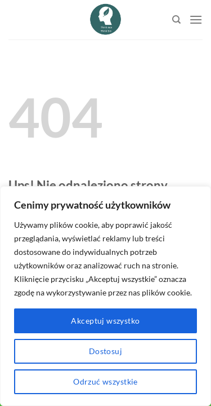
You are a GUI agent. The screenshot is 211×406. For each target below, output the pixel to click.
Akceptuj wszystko (105, 320)
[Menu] (196, 19)
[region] (105, 296)
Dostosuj (105, 351)
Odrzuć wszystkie (105, 381)
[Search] (176, 19)
